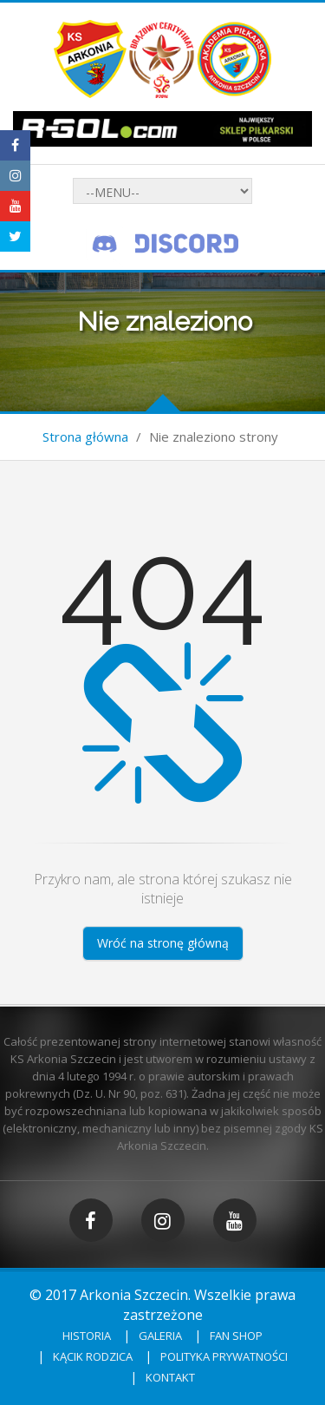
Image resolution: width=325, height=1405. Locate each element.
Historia (86, 1335)
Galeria (160, 1335)
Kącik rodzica (93, 1356)
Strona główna (85, 436)
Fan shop (236, 1335)
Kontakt (170, 1377)
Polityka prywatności (224, 1356)
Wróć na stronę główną (163, 943)
